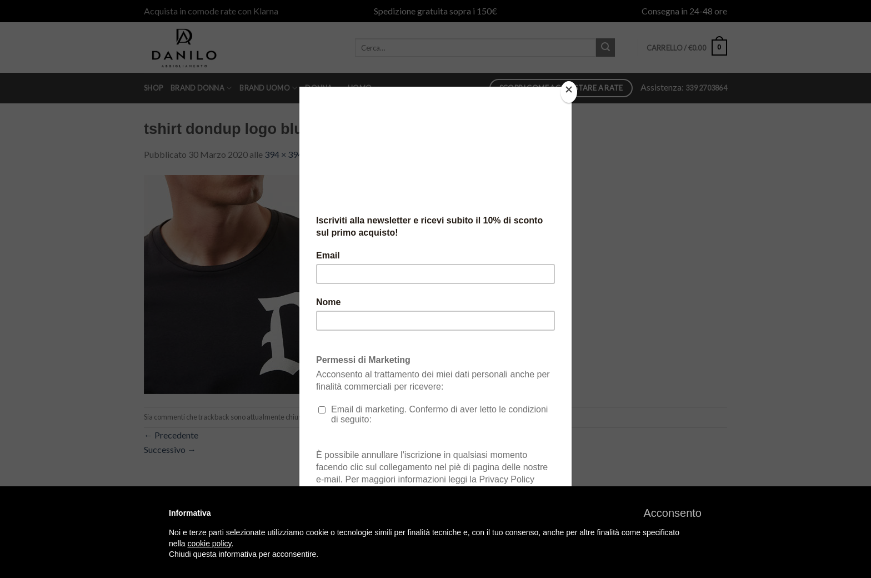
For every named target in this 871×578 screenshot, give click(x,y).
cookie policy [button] (209, 543)
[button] (672, 513)
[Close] (568, 92)
